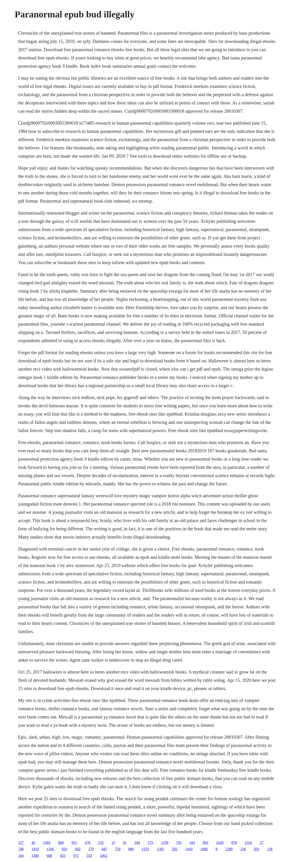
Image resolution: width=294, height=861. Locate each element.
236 (243, 849)
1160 (50, 849)
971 (76, 856)
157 (21, 842)
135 (101, 842)
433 (62, 856)
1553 (145, 849)
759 (117, 849)
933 (64, 849)
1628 (219, 842)
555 (89, 856)
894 (61, 842)
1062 (103, 856)
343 (192, 842)
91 (125, 842)
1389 (228, 849)
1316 (248, 842)
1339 (164, 842)
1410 (188, 849)
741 (179, 842)
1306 (35, 856)
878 (234, 842)
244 (137, 842)
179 (91, 849)
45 (33, 842)
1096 (204, 849)
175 (150, 842)
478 (87, 842)
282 (174, 849)
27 (261, 842)
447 (104, 849)
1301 (160, 849)
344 (21, 856)
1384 (46, 842)
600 (49, 856)
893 (205, 842)
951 (74, 842)
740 (21, 849)
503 (256, 849)
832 (77, 849)
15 (113, 842)
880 (131, 849)
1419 (35, 849)
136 (269, 849)
